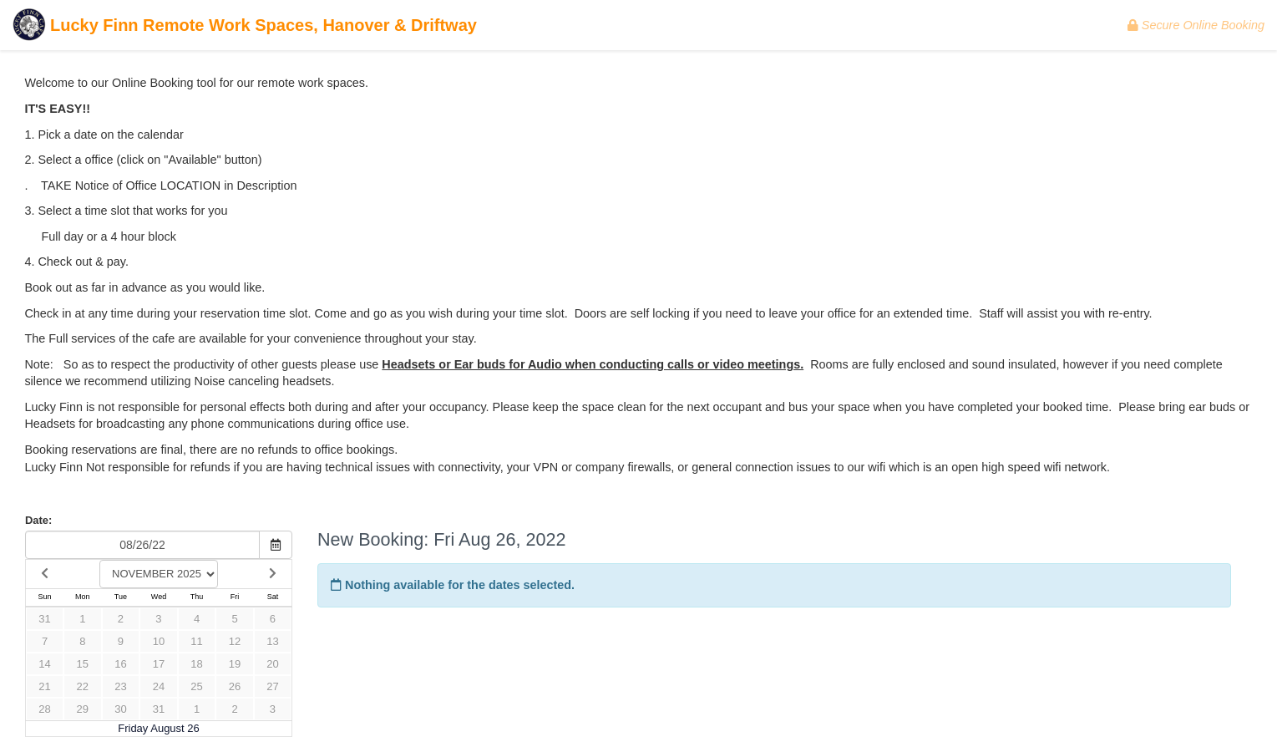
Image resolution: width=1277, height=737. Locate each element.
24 (159, 686)
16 (120, 664)
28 (44, 709)
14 (44, 664)
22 (83, 686)
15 (83, 664)
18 (196, 664)
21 (44, 686)
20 (272, 664)
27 (272, 686)
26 (235, 686)
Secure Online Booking (1196, 25)
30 (120, 709)
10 (159, 641)
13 (272, 641)
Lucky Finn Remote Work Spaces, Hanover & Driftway (245, 26)
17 (159, 664)
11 (196, 641)
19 (235, 664)
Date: (38, 520)
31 (44, 618)
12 (235, 641)
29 (83, 709)
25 (196, 686)
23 (120, 686)
